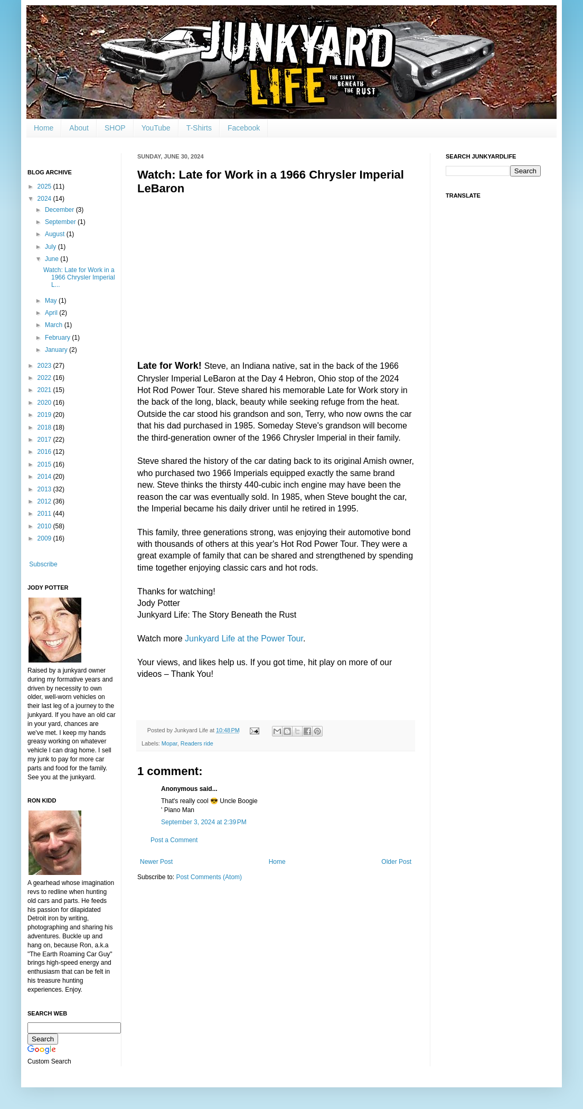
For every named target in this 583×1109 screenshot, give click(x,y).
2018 (45, 427)
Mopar (169, 743)
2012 (45, 501)
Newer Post (156, 861)
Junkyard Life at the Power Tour (244, 638)
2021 (45, 390)
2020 (45, 402)
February (58, 337)
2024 (45, 198)
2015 (45, 464)
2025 (45, 186)
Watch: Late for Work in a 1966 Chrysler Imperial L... (79, 277)
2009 (45, 538)
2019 (45, 414)
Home (43, 128)
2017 (45, 439)
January (57, 349)
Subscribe (43, 564)
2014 (45, 476)
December (60, 209)
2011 (45, 513)
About (79, 128)
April (52, 312)
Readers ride (197, 743)
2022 (45, 377)
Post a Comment (174, 840)
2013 (45, 489)
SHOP (115, 128)
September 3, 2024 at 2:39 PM (204, 822)
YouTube (156, 128)
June (52, 259)
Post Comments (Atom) (209, 877)
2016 (45, 451)
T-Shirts (199, 128)
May (52, 300)
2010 (45, 526)
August (56, 234)
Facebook (244, 128)
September (61, 222)
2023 (45, 365)
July (51, 246)
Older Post (396, 861)
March (54, 325)
